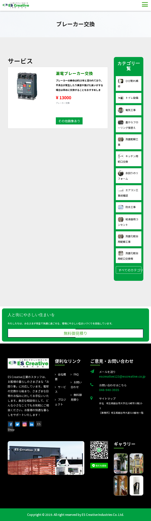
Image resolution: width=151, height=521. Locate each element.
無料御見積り (75, 333)
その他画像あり (69, 121)
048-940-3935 (109, 390)
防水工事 (127, 207)
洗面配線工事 (128, 141)
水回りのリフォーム (128, 175)
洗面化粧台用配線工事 (128, 238)
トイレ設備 (128, 98)
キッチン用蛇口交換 (128, 158)
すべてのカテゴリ (129, 270)
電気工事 (127, 110)
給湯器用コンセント (128, 222)
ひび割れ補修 (128, 83)
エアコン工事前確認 (128, 192)
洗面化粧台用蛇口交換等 (128, 255)
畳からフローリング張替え (128, 125)
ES (39, 424)
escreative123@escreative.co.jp (121, 376)
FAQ (75, 374)
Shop (11, 429)
